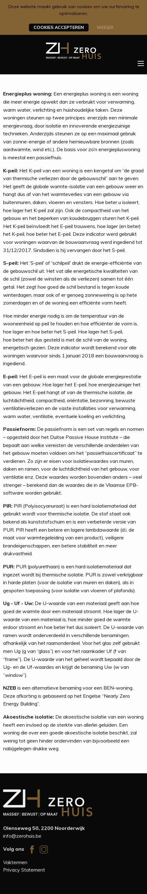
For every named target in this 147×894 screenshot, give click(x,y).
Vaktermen (15, 863)
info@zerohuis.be (22, 837)
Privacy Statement (24, 870)
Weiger (105, 27)
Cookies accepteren (59, 27)
